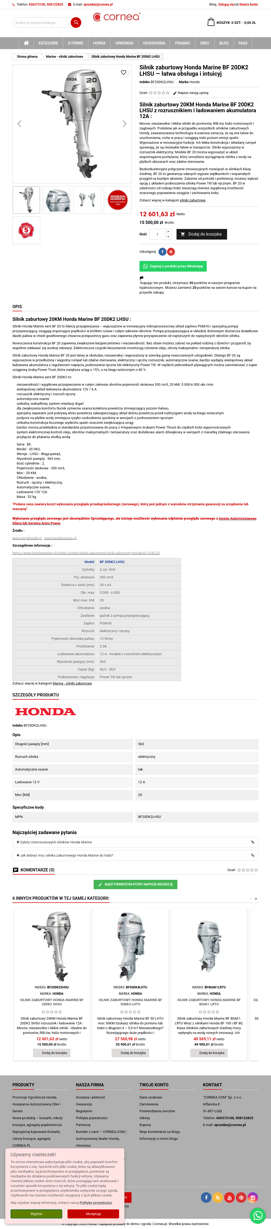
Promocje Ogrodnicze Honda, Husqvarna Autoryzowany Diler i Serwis (36, 1104)
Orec (205, 43)
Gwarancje (84, 1104)
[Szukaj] (46, 22)
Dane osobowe (150, 1097)
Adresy (144, 1118)
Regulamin (84, 1111)
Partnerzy (83, 1125)
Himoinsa (124, 43)
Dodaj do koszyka (201, 234)
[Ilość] (157, 234)
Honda (99, 43)
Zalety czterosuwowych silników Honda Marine (54, 842)
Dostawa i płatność (90, 1097)
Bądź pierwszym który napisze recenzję (135, 885)
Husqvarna (154, 43)
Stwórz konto (248, 4)
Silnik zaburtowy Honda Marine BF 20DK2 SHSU (51, 1002)
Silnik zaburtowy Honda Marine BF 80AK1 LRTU (209, 1002)
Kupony (145, 1125)
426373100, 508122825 (46, 4)
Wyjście (36, 1214)
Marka (184, 82)
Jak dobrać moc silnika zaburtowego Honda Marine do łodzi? (65, 855)
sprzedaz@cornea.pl (97, 4)
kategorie (48, 43)
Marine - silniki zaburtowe (72, 683)
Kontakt (212, 1084)
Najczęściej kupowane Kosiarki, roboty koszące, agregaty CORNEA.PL (36, 1138)
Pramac (182, 43)
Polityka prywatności (91, 1118)
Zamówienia (148, 1104)
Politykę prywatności (96, 1203)
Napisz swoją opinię (191, 93)
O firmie (75, 43)
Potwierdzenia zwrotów (157, 1111)
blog (224, 43)
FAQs (242, 43)
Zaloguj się (226, 4)
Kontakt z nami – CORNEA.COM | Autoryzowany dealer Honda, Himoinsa (101, 1138)
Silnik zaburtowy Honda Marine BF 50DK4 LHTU (130, 1002)
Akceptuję (93, 1214)
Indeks (144, 82)
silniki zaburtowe (192, 200)
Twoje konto (154, 1084)
